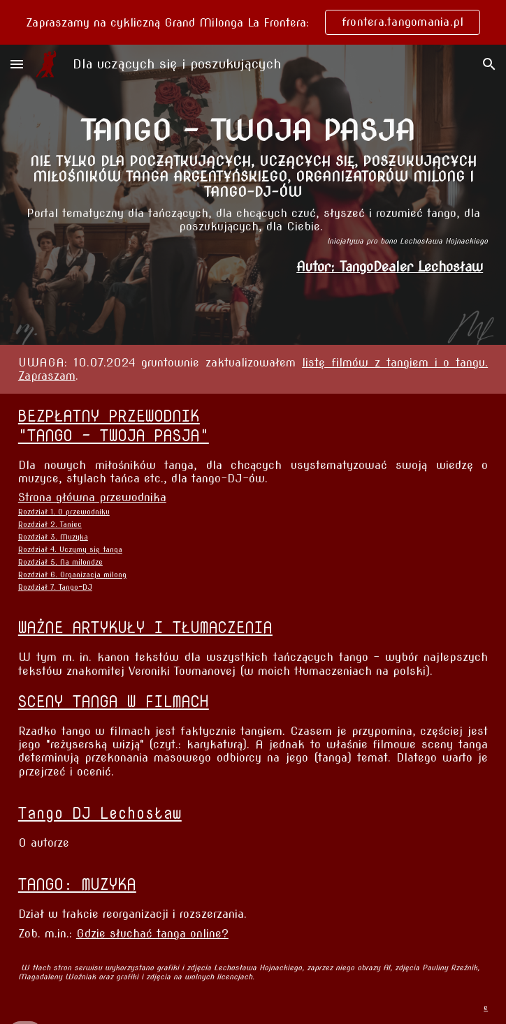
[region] (253, 22)
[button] (17, 64)
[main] (253, 180)
